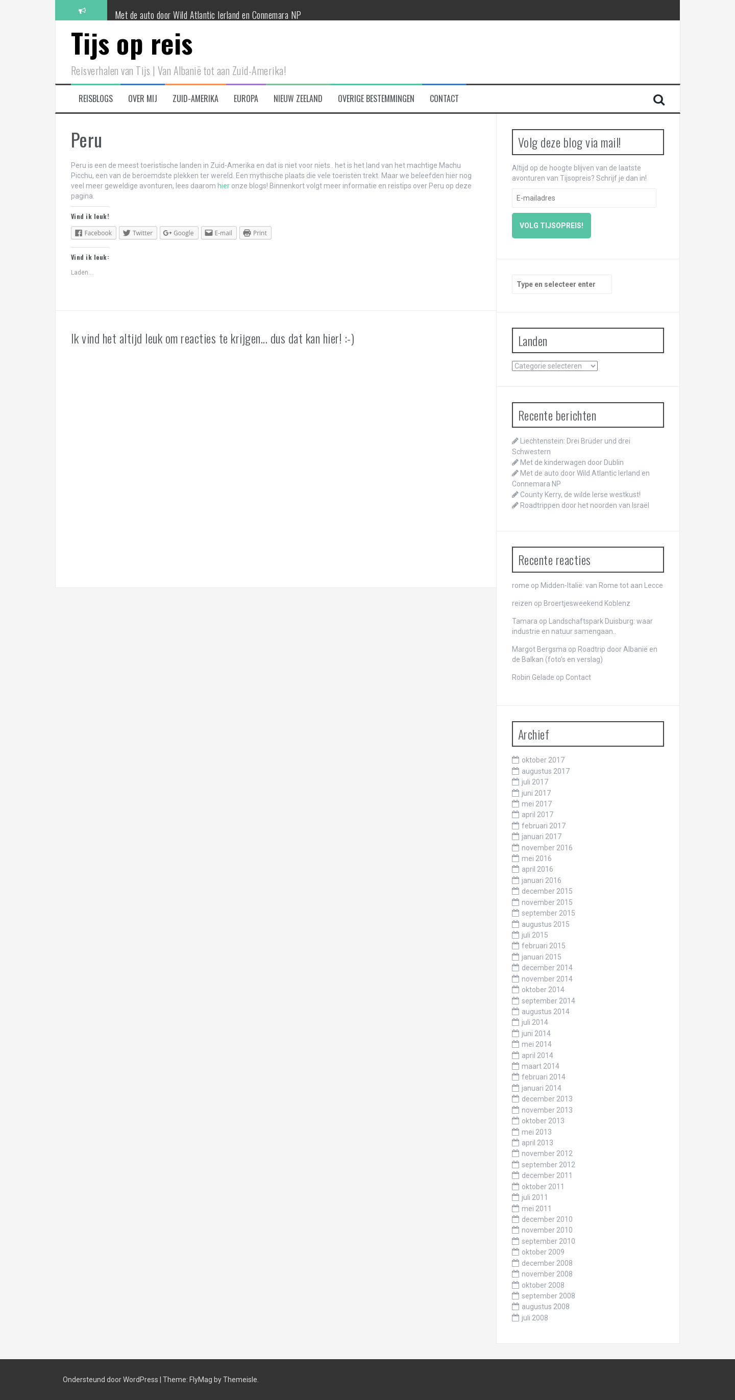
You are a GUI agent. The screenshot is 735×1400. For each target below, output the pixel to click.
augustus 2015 (546, 924)
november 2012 (547, 1153)
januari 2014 (541, 1088)
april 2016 (537, 869)
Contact (444, 99)
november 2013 (547, 1110)
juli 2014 (535, 1022)
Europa (246, 99)
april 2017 (537, 814)
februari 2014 (544, 1077)
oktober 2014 (543, 990)
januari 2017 (541, 836)
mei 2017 (537, 804)
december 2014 (547, 968)
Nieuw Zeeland (298, 99)
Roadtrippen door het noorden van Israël (584, 505)
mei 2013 (537, 1132)
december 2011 (547, 1175)
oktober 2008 (543, 1285)
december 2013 (547, 1099)
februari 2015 (544, 946)
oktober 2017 (543, 760)
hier (223, 186)
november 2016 (547, 848)
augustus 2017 (546, 771)
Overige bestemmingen (376, 99)
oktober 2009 (543, 1252)
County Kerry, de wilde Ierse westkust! (580, 494)
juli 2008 (535, 1318)
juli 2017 (535, 782)
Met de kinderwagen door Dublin (168, 9)
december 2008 (547, 1263)
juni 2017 (536, 793)
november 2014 (547, 979)
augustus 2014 (546, 1012)
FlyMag (200, 1380)
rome (520, 585)
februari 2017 (544, 826)
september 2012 (548, 1165)
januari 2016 (541, 880)
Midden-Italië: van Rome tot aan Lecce (602, 585)
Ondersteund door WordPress (111, 1380)
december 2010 (547, 1219)
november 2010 (547, 1230)
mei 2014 (537, 1044)
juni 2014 (536, 1033)
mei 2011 (537, 1209)
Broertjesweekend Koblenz (587, 603)
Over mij (142, 99)
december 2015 (547, 891)
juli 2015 (535, 935)
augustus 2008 (546, 1307)
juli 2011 (535, 1197)
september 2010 (548, 1241)
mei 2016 (537, 858)
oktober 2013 (543, 1121)
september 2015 (548, 913)
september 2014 (548, 1001)
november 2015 (547, 902)
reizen (522, 603)
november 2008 (547, 1274)
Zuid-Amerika (195, 99)
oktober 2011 (543, 1187)
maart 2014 (540, 1066)
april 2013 (537, 1143)
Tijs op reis (132, 42)
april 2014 (537, 1055)
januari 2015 (541, 957)
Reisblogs (96, 99)
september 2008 (548, 1296)
